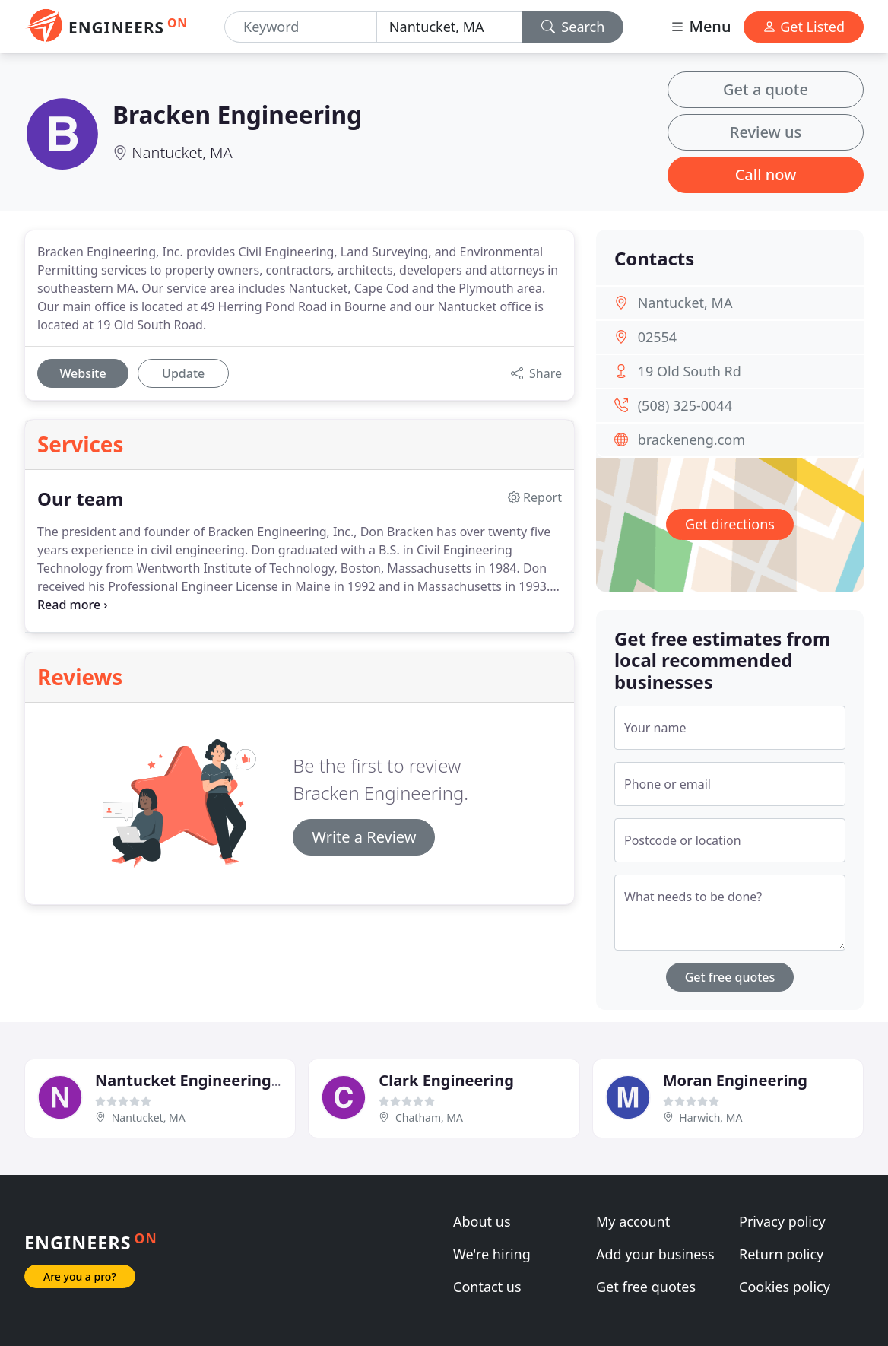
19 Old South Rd (689, 371)
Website (82, 373)
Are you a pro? (79, 1276)
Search (573, 26)
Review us (765, 132)
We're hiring (492, 1254)
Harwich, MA (710, 1117)
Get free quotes (730, 977)
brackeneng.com (691, 439)
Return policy (781, 1254)
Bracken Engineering (237, 114)
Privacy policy (782, 1221)
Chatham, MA (429, 1117)
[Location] (449, 27)
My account (633, 1221)
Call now (766, 174)
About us (482, 1221)
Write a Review (364, 837)
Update (183, 373)
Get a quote (765, 89)
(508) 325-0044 (685, 405)
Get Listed (804, 26)
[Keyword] (300, 27)
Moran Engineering (735, 1080)
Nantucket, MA (182, 152)
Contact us (487, 1287)
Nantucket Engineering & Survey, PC (232, 1080)
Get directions (730, 524)
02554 (657, 337)
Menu (700, 26)
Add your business (655, 1254)
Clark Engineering (446, 1080)
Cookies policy (784, 1287)
